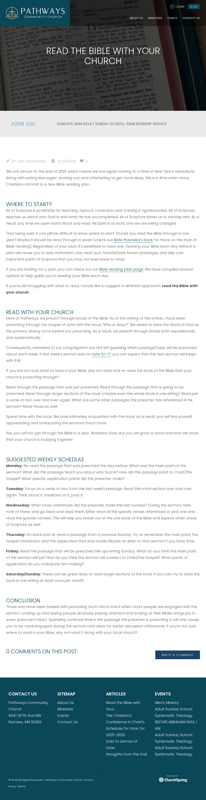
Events (63, 715)
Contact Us (67, 721)
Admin (22, 786)
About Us (65, 702)
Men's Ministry (167, 702)
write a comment (178, 655)
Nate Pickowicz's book (133, 239)
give (194, 7)
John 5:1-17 (101, 354)
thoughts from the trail (126, 754)
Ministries (65, 709)
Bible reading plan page (121, 269)
